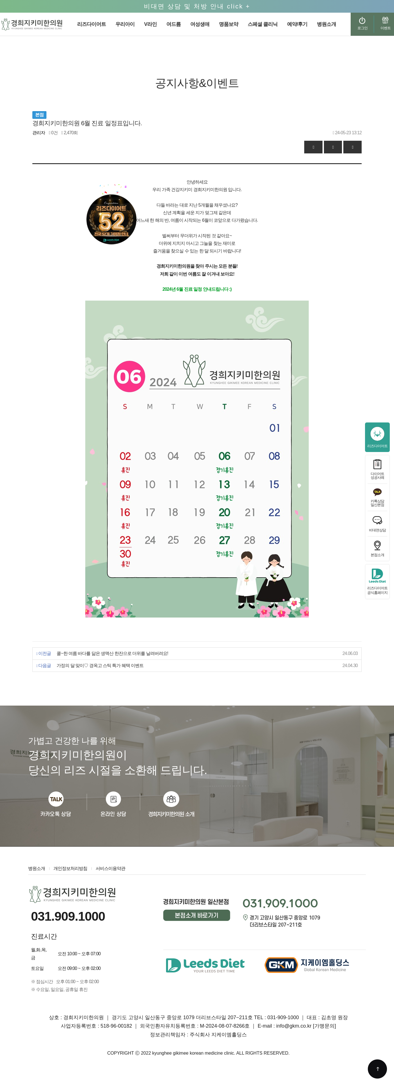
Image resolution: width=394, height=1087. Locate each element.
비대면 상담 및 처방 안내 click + (197, 6)
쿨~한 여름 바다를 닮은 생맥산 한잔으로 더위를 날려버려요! (112, 653)
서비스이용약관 (110, 868)
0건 (53, 132)
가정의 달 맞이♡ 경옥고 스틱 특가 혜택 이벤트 (100, 665)
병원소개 (36, 868)
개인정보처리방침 (70, 868)
